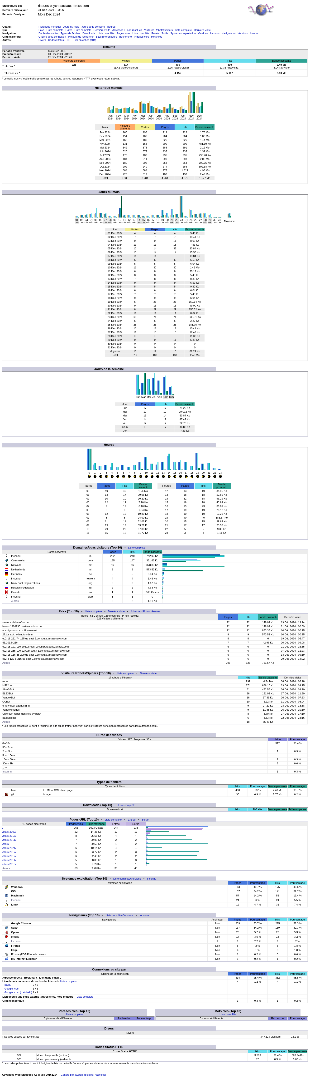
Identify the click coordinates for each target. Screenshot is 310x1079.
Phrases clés (141, 36)
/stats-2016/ (9, 835)
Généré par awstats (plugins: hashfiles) (83, 1074)
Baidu (8, 984)
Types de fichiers (70, 33)
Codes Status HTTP (59, 40)
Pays (41, 30)
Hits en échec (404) (84, 40)
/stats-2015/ (9, 864)
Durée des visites (48, 33)
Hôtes (69, 30)
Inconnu (214, 33)
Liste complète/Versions (127, 878)
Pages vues (123, 33)
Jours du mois (71, 26)
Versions (203, 33)
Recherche (125, 36)
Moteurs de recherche (81, 36)
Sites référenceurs (106, 36)
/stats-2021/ (9, 847)
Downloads (88, 33)
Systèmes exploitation (183, 33)
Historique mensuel (49, 26)
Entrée (155, 33)
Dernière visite (102, 30)
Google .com (12, 988)
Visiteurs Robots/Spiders (158, 30)
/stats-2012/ (9, 856)
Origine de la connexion (52, 36)
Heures (111, 26)
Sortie (164, 33)
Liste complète (55, 30)
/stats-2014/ (9, 860)
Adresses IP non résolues (127, 30)
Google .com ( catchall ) (18, 992)
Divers (42, 40)
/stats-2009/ (9, 831)
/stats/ (5, 843)
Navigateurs (229, 33)
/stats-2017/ (9, 852)
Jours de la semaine (93, 26)
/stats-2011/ (9, 839)
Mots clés (156, 36)
